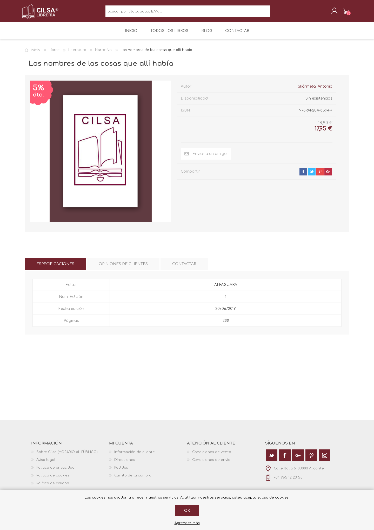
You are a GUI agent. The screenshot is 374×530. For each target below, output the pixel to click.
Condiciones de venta (211, 455)
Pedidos (121, 471)
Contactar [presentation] (184, 268)
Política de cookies (52, 479)
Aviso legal (45, 463)
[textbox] (187, 13)
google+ (328, 175)
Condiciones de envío (211, 463)
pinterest (320, 175)
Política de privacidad (55, 471)
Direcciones (124, 463)
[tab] (55, 267)
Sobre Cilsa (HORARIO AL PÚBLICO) (67, 455)
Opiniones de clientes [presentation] (123, 268)
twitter (312, 175)
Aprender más (187, 523)
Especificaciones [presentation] (55, 268)
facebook (303, 175)
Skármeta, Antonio (315, 90)
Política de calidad (52, 487)
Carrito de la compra (343, 12)
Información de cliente (134, 455)
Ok (187, 511)
